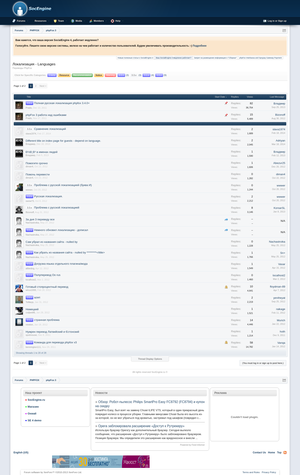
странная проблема (47, 319)
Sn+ (282, 252)
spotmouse (31, 335)
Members (99, 21)
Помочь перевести (38, 174)
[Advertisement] (199, 461)
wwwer (29, 190)
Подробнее (199, 45)
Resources (40, 21)
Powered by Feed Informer (192, 445)
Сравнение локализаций (50, 128)
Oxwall (30, 413)
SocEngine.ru (158, 372)
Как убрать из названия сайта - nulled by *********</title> (69, 252)
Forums (21, 21)
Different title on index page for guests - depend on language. (63, 140)
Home (271, 452)
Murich (281, 320)
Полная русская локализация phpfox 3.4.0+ (62, 103)
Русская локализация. (48, 196)
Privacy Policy (269, 472)
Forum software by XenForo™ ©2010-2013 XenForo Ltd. (53, 472)
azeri (37, 297)
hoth (282, 331)
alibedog (30, 268)
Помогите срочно (37, 163)
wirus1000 (31, 290)
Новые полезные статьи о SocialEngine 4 (135, 58)
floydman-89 (277, 286)
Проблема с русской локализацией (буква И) (63, 185)
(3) (123, 75)
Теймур (30, 302)
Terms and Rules (251, 472)
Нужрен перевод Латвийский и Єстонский (52, 331)
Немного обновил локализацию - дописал (61, 230)
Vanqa (281, 342)
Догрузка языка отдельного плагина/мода (61, 263)
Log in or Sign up (274, 21)
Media (79, 21)
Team (61, 21)
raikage (280, 309)
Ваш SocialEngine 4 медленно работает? (173, 57)
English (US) (21, 452)
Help (117, 21)
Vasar (281, 264)
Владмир (279, 103)
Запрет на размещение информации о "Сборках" (215, 58)
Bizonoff (280, 114)
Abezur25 (279, 163)
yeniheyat (279, 297)
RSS (285, 452)
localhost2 (31, 279)
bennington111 (33, 347)
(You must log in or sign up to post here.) (263, 363)
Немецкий (32, 309)
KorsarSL (279, 208)
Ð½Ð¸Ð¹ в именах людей (42, 152)
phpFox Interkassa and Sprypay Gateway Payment (260, 58)
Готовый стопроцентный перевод (47, 286)
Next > (43, 86)
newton (29, 324)
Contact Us (259, 452)
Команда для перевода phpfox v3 (55, 342)
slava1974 (31, 133)
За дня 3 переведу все (40, 219)
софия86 (30, 312)
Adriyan (280, 140)
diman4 (29, 166)
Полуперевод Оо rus (47, 275)
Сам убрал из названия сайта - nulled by (52, 241)
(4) (148, 75)
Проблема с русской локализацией (56, 207)
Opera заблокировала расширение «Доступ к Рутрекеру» (141, 426)
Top (279, 452)
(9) (160, 75)
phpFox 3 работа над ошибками (46, 115)
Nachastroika (32, 222)
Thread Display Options (150, 359)
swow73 (30, 201)
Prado (29, 108)
